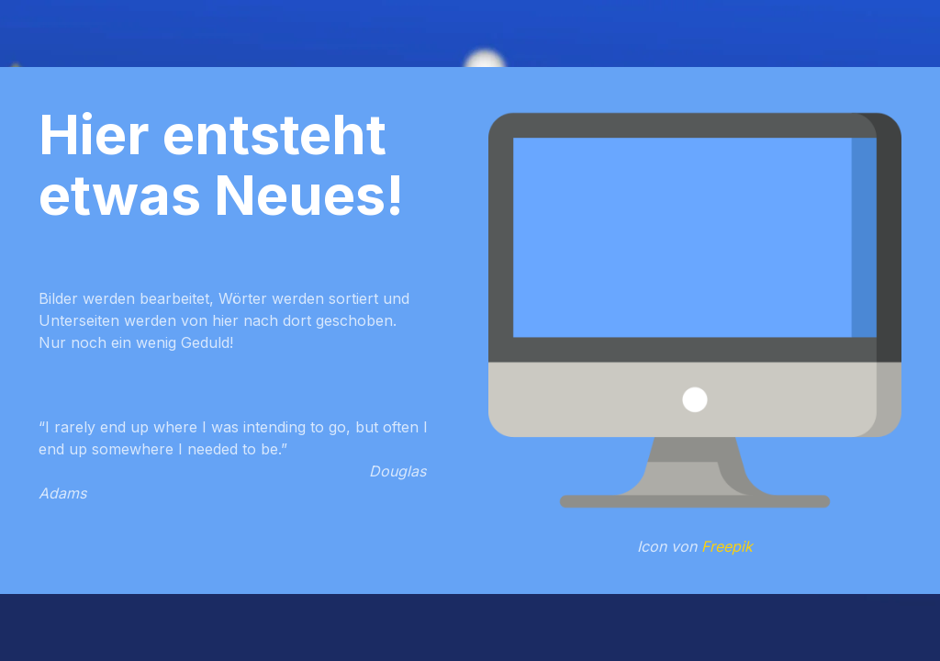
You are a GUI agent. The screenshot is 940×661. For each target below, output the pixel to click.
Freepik (727, 546)
